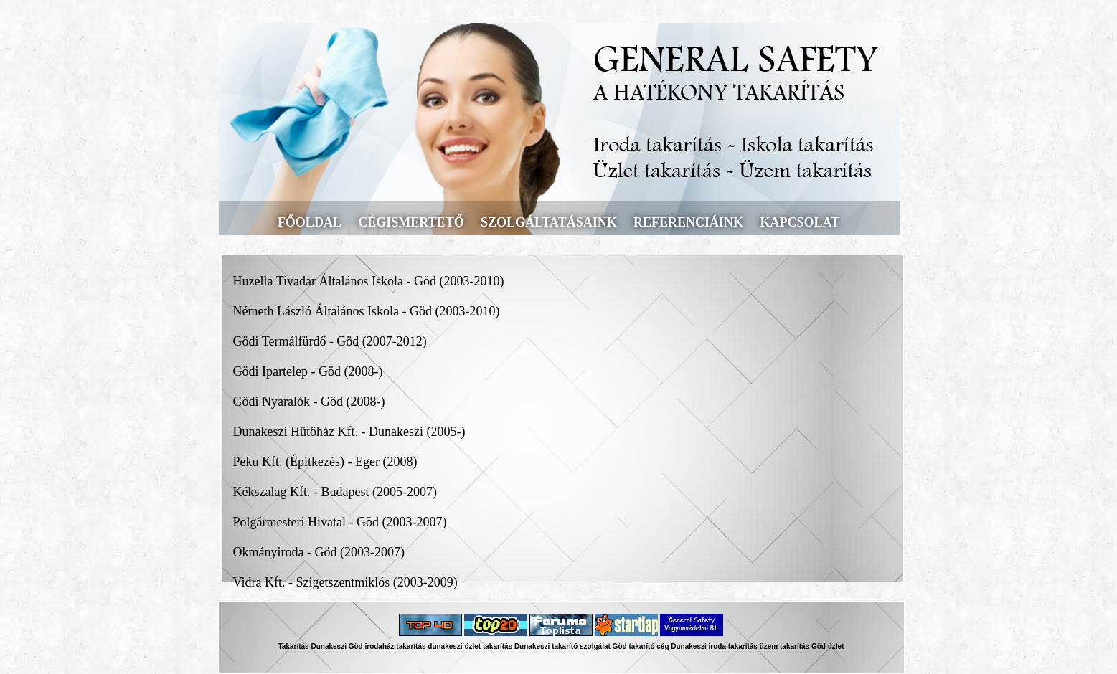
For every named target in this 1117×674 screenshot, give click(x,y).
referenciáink (688, 222)
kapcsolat (799, 222)
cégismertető (410, 222)
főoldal (309, 222)
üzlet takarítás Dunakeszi (507, 646)
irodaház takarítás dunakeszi (413, 646)
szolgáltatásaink (549, 222)
